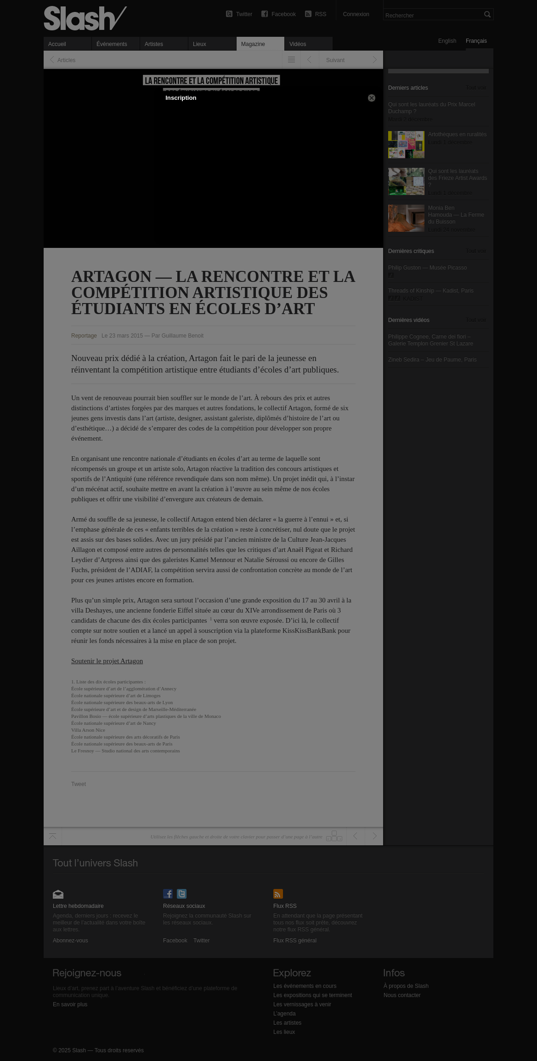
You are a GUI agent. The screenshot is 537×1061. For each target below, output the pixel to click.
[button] (371, 98)
